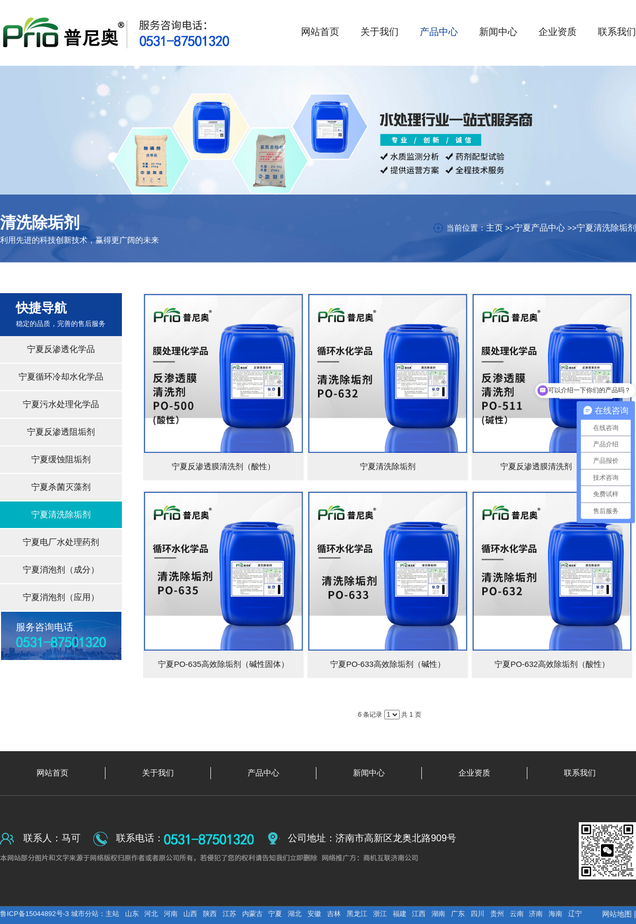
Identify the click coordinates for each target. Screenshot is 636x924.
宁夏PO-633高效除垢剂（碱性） (387, 663)
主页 (494, 227)
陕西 (210, 914)
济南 (536, 914)
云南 (517, 914)
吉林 (334, 914)
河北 (151, 914)
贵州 (497, 914)
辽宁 (575, 914)
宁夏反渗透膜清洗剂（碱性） (552, 466)
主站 (112, 914)
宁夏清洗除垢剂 (606, 227)
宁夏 (275, 914)
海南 (555, 914)
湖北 (295, 914)
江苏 (229, 914)
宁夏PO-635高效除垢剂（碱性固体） (223, 663)
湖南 (438, 914)
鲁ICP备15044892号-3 (35, 914)
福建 (400, 914)
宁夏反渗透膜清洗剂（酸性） (223, 466)
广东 (458, 914)
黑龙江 (357, 914)
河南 (171, 914)
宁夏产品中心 (539, 227)
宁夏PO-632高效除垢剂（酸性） (552, 663)
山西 (190, 914)
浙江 (380, 914)
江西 (419, 914)
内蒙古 (252, 914)
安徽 (314, 914)
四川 (477, 914)
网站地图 (617, 914)
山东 (132, 914)
